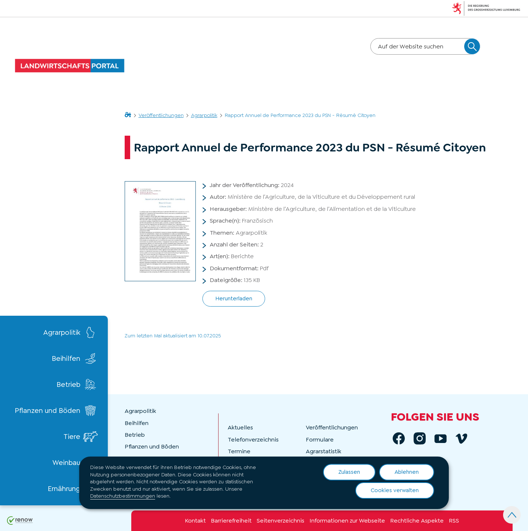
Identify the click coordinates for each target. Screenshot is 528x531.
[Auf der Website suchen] (472, 46)
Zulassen (349, 472)
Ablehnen (407, 472)
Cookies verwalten (395, 490)
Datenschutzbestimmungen (122, 495)
